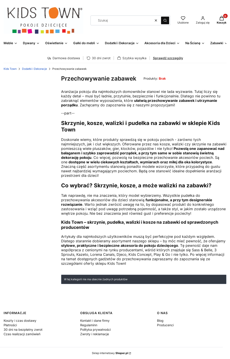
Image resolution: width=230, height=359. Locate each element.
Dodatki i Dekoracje (34, 68)
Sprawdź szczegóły (168, 58)
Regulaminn (88, 325)
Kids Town (10, 68)
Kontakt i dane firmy (95, 320)
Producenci (165, 325)
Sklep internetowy (110, 353)
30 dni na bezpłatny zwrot (23, 329)
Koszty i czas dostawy (20, 320)
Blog (160, 320)
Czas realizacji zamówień (22, 334)
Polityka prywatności (95, 329)
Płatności (10, 325)
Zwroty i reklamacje (94, 334)
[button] (165, 20)
